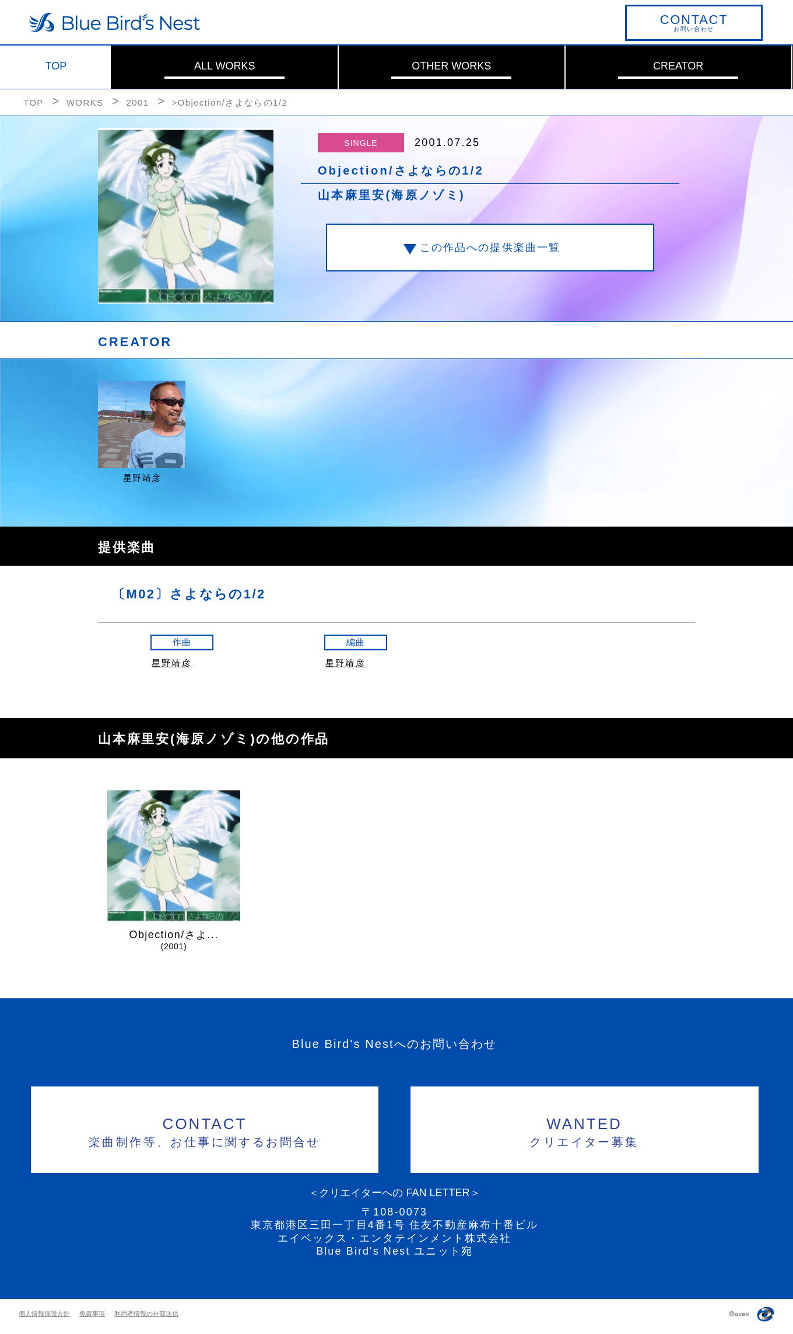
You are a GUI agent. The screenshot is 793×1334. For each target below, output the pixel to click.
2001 (137, 102)
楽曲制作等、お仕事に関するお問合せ (205, 1130)
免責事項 (92, 1313)
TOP (56, 66)
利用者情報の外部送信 (146, 1313)
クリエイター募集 (584, 1130)
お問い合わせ (694, 22)
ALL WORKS (224, 66)
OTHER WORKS (451, 66)
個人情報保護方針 (44, 1313)
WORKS (85, 102)
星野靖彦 (172, 663)
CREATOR (678, 66)
